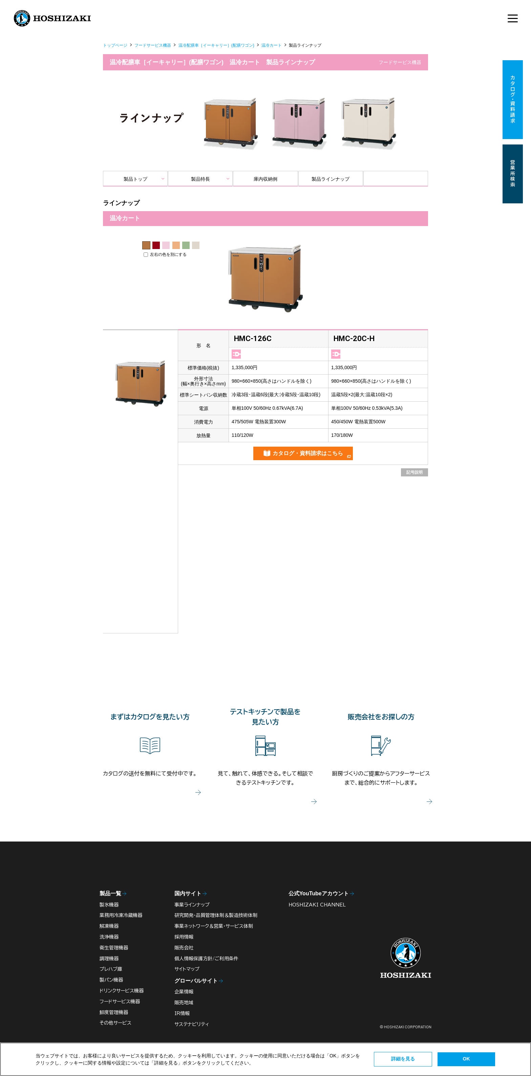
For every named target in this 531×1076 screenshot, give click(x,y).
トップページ (115, 45)
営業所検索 (512, 174)
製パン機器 (111, 980)
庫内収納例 (265, 179)
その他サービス (115, 1023)
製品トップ (135, 179)
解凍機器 (109, 926)
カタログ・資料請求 (512, 99)
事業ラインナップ (192, 904)
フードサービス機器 (152, 45)
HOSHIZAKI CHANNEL (317, 904)
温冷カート (271, 45)
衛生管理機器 (114, 947)
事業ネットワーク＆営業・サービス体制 (213, 926)
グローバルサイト (196, 981)
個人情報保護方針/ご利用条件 (206, 958)
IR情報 (182, 1013)
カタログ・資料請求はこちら (308, 453)
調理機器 (109, 958)
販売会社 (183, 947)
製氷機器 (109, 904)
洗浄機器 (109, 937)
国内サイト (187, 893)
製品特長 (200, 179)
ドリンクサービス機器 (122, 990)
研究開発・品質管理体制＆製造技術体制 (215, 915)
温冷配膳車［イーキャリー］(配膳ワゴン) (216, 45)
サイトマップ (186, 969)
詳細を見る (403, 1058)
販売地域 (183, 1002)
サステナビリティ (191, 1024)
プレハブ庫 (111, 969)
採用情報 (183, 937)
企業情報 (183, 991)
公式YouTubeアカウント (319, 893)
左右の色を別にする (165, 254)
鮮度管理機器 (114, 1012)
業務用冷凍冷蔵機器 (121, 915)
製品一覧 (110, 893)
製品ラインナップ (330, 179)
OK (466, 1058)
